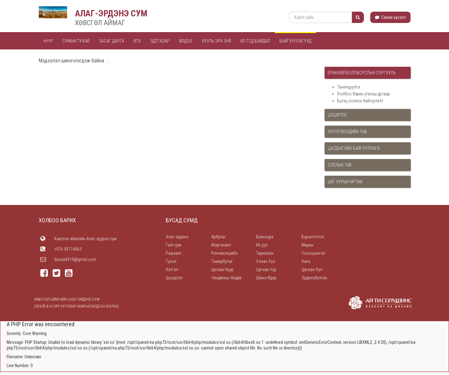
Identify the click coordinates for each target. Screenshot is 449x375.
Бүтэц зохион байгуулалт (360, 100)
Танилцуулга (348, 86)
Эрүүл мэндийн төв (347, 131)
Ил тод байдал (255, 40)
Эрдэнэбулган (314, 277)
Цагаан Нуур (222, 269)
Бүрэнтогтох (313, 236)
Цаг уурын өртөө (345, 181)
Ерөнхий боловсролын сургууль (362, 72)
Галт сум (173, 244)
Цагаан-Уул (312, 269)
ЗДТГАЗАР (160, 40)
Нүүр (48, 40)
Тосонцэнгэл (313, 253)
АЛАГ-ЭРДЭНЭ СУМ (111, 13)
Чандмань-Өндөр (226, 277)
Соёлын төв (340, 165)
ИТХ (137, 40)
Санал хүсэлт (390, 17)
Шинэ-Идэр (266, 277)
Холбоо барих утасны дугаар (363, 93)
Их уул (262, 244)
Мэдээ (185, 40)
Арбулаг (218, 236)
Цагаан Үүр (266, 269)
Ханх (306, 261)
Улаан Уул (265, 261)
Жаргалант (221, 244)
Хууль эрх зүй (216, 40)
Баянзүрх (264, 236)
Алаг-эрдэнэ (177, 236)
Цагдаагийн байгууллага (354, 148)
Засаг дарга (111, 40)
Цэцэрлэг (338, 114)
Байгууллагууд (295, 40)
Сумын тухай (75, 40)
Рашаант (173, 253)
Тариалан (264, 253)
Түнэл (171, 261)
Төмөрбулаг (222, 261)
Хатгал (172, 269)
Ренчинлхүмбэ (224, 253)
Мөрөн (308, 244)
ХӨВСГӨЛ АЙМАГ (100, 23)
